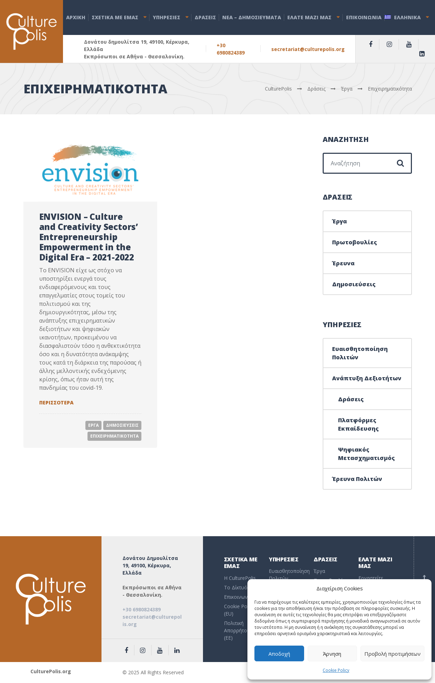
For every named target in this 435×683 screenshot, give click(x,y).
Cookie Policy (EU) (239, 610)
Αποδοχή (279, 653)
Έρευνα (343, 263)
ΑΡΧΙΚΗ (75, 17)
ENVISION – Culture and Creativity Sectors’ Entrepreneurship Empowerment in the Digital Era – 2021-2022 (88, 237)
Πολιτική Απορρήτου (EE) (237, 630)
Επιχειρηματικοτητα (114, 436)
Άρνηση (332, 653)
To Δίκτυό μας (240, 587)
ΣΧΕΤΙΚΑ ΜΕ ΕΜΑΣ (115, 17)
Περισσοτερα (56, 402)
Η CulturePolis (240, 578)
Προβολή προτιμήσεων (392, 653)
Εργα (93, 425)
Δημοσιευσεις (122, 425)
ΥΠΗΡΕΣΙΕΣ (166, 17)
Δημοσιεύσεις (354, 284)
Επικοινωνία (238, 597)
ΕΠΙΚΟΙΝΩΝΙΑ (363, 17)
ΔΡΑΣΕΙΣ (205, 17)
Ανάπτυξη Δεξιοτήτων (366, 378)
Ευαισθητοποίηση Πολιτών (360, 353)
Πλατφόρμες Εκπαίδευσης (358, 424)
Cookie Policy (336, 670)
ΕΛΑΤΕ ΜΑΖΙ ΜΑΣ (309, 17)
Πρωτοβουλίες (354, 242)
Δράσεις (351, 399)
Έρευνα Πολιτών (357, 479)
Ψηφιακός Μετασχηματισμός (366, 454)
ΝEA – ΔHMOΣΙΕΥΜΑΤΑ (251, 17)
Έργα (339, 221)
